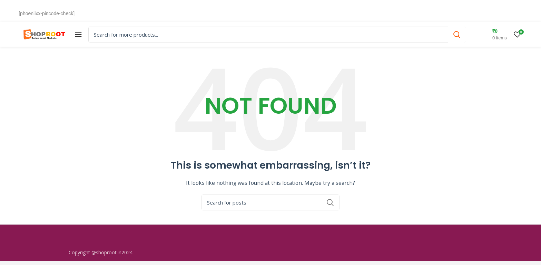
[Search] (290, 37)
